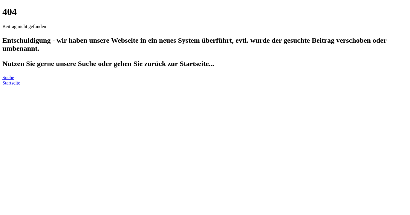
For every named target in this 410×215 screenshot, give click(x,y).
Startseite (11, 82)
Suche (8, 77)
